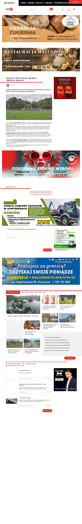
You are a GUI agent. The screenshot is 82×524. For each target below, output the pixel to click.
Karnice (36, 292)
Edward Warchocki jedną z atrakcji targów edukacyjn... (57, 342)
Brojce (40, 292)
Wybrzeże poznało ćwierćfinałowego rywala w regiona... (58, 347)
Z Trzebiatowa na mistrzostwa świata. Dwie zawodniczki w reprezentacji (50, 307)
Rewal (44, 292)
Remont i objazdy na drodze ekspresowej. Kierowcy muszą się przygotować (32, 351)
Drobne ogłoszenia (14, 363)
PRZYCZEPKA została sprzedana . (25, 372)
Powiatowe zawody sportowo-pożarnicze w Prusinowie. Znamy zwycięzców (14, 351)
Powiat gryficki (13, 292)
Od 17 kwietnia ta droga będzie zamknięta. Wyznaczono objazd (30, 333)
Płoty (27, 292)
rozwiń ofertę (75, 2)
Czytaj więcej (70, 358)
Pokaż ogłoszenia (47, 410)
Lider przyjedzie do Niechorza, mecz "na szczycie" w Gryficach (67, 307)
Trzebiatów (31, 292)
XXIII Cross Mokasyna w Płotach (52, 337)
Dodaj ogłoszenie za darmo (30, 363)
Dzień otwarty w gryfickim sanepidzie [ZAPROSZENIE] (57, 345)
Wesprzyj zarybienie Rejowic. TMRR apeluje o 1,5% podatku (23, 316)
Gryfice (23, 292)
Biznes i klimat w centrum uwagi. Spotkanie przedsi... (57, 350)
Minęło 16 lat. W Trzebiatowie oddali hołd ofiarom (56, 340)
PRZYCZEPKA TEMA (24, 370)
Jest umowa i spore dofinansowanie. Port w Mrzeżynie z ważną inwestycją (67, 326)
